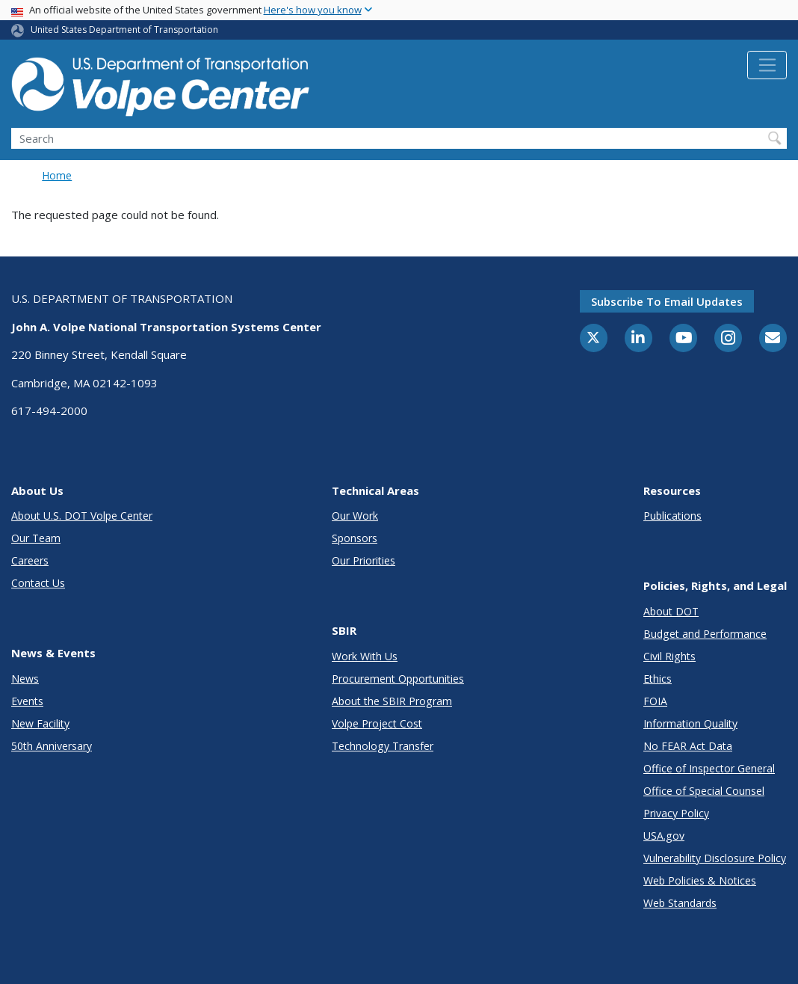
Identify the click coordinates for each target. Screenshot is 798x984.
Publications (672, 515)
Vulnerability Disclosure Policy (714, 858)
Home (57, 175)
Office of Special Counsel (703, 791)
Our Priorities (363, 560)
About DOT (671, 611)
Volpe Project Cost (377, 723)
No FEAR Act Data (687, 746)
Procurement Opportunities (398, 678)
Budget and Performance (705, 634)
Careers (30, 560)
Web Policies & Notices (699, 880)
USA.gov (663, 835)
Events (27, 701)
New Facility (40, 723)
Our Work (355, 515)
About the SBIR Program (392, 701)
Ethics (657, 678)
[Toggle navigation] (767, 65)
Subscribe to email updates (667, 301)
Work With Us (365, 656)
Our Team (36, 538)
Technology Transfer (382, 746)
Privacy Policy (676, 813)
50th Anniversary (51, 746)
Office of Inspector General (709, 768)
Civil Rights (669, 656)
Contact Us (38, 583)
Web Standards (680, 903)
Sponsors (354, 538)
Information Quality (690, 723)
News (25, 678)
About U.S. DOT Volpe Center (81, 515)
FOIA (655, 701)
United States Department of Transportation (124, 29)
